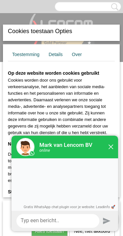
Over (77, 54)
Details (56, 54)
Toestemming (25, 54)
